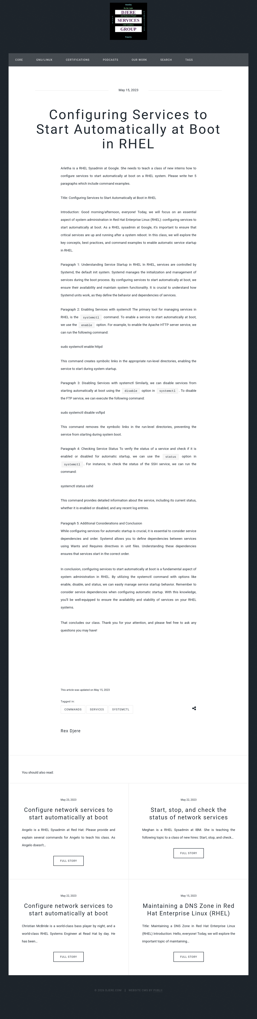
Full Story (68, 860)
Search (166, 59)
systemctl (121, 709)
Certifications (78, 59)
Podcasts (111, 59)
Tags (189, 59)
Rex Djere (71, 730)
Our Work (139, 59)
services (97, 709)
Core (19, 59)
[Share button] (194, 708)
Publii (157, 990)
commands (73, 709)
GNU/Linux (44, 59)
